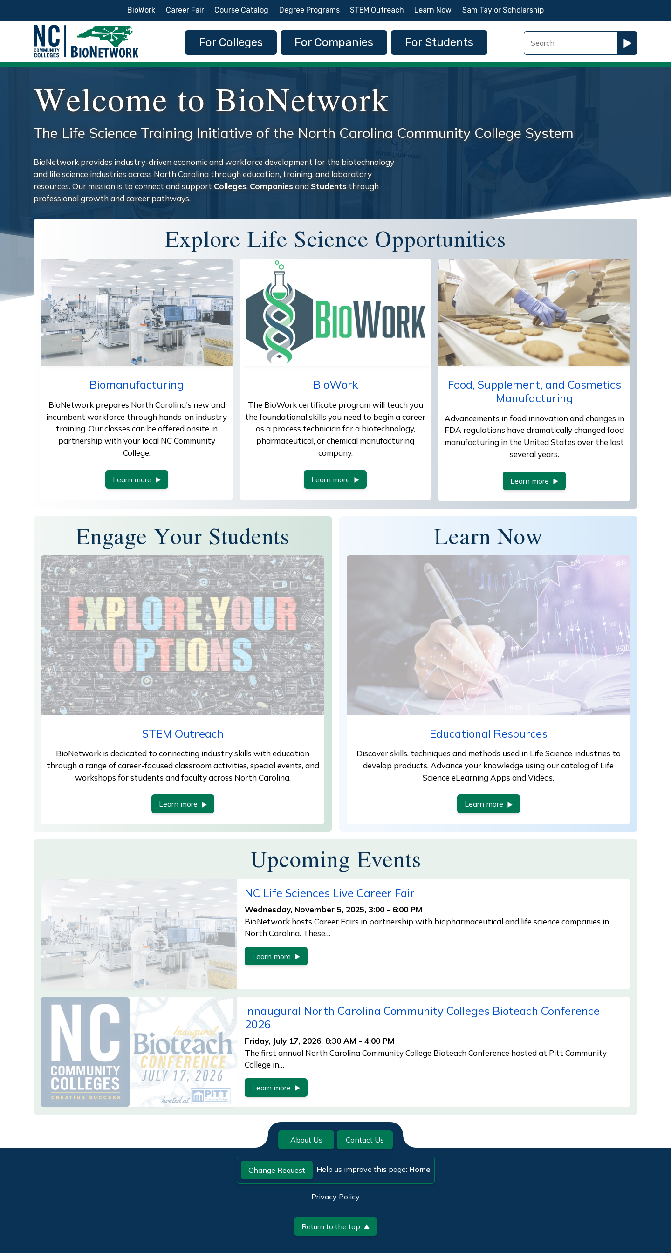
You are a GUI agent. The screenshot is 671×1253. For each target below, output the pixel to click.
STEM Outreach (377, 10)
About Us (306, 1139)
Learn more (137, 479)
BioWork (141, 10)
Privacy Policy (335, 1196)
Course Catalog (241, 10)
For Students (439, 42)
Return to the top (335, 1226)
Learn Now (433, 10)
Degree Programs (309, 10)
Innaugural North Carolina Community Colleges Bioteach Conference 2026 (422, 1017)
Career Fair (185, 10)
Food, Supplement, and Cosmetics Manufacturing (534, 391)
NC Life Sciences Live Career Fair (330, 893)
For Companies (333, 42)
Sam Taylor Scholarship (503, 10)
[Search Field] (570, 43)
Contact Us (365, 1139)
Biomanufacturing (136, 384)
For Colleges (231, 42)
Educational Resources (489, 733)
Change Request (276, 1170)
